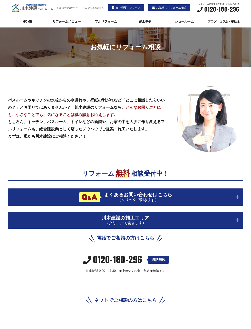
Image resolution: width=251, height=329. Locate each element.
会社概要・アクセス (126, 7)
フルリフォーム (106, 21)
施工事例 (145, 21)
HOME (27, 21)
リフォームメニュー (67, 21)
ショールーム (184, 21)
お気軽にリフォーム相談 (169, 7)
